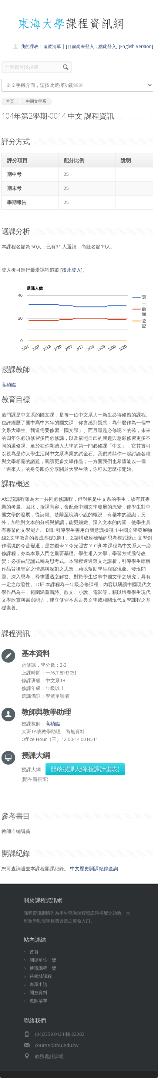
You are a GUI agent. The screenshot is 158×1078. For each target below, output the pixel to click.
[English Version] (136, 46)
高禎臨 (8, 384)
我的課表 (29, 46)
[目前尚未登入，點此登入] (92, 46)
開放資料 (38, 992)
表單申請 (38, 984)
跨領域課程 (41, 976)
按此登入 (71, 269)
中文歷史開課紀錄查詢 (94, 868)
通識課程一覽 (43, 968)
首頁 (34, 952)
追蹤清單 (52, 46)
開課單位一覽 (43, 960)
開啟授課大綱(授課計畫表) (85, 769)
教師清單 (38, 1000)
